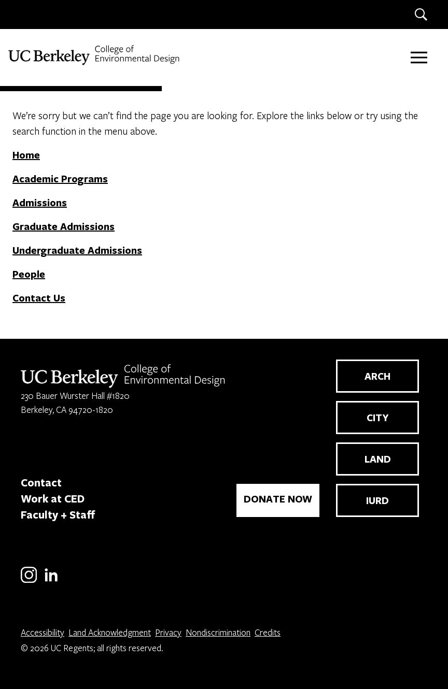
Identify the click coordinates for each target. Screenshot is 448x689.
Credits (268, 632)
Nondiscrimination (218, 632)
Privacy (168, 632)
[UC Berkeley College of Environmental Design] (95, 55)
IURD (377, 500)
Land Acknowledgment (109, 632)
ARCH (377, 376)
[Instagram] (29, 581)
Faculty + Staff (58, 514)
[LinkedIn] (51, 581)
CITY (378, 417)
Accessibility (42, 632)
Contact (41, 482)
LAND (378, 459)
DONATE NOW (278, 499)
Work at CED (53, 498)
